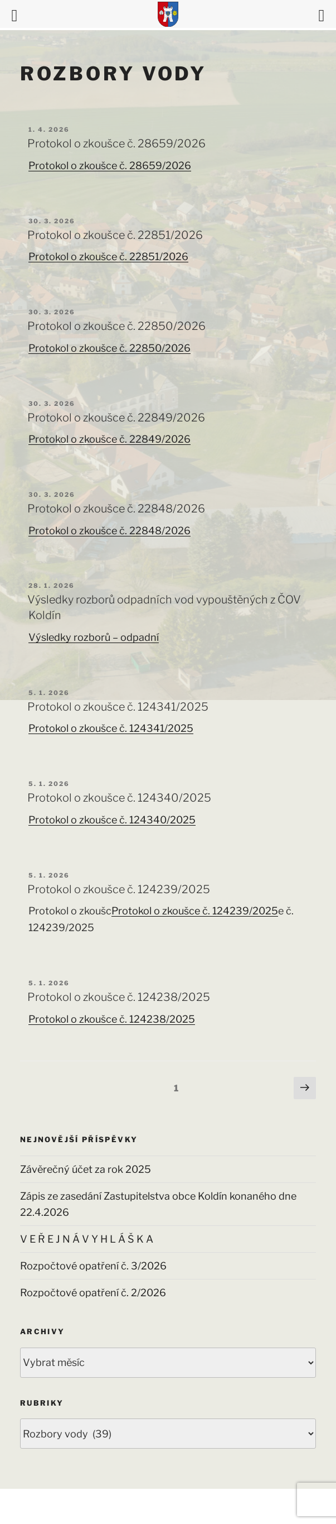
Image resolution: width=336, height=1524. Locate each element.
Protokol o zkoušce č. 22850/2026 (116, 326)
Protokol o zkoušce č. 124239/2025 (118, 889)
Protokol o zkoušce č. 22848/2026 (116, 508)
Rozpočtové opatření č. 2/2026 (93, 1292)
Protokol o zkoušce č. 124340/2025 (119, 797)
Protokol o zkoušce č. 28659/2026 (116, 143)
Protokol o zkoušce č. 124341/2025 (117, 706)
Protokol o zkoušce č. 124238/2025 (118, 997)
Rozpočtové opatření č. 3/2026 (93, 1266)
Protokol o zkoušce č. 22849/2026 (116, 417)
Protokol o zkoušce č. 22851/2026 (115, 235)
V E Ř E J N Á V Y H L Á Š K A (86, 1239)
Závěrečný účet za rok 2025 (85, 1169)
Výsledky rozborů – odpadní (93, 637)
